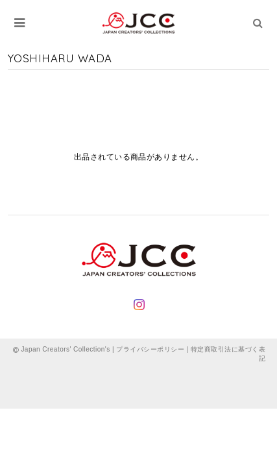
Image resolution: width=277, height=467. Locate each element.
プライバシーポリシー (150, 349)
